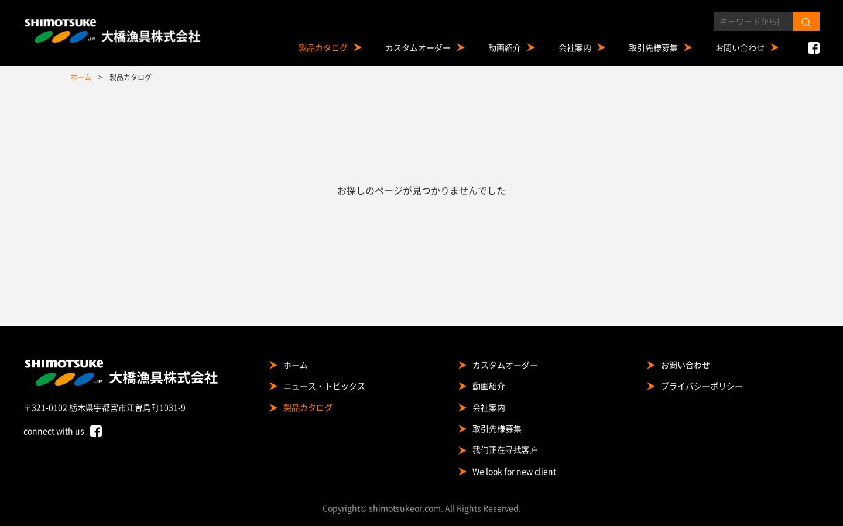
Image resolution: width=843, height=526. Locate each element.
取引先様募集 (653, 47)
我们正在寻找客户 (505, 449)
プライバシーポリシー (702, 385)
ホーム (295, 364)
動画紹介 (504, 47)
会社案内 (574, 47)
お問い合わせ (740, 47)
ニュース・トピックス (324, 385)
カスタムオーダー (418, 47)
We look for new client (514, 471)
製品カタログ (323, 47)
